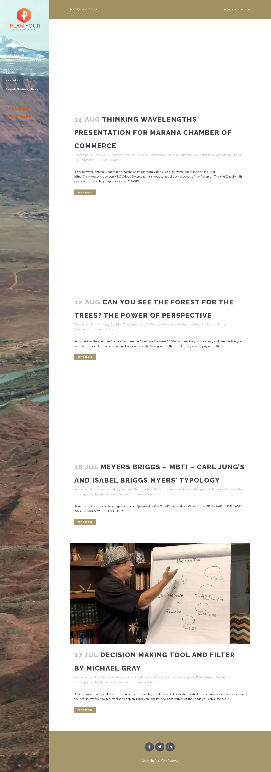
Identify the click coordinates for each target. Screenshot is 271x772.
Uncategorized (84, 494)
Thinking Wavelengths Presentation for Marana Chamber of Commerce (153, 132)
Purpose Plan (189, 155)
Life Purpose (139, 155)
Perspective (157, 155)
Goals (158, 489)
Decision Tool (119, 155)
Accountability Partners (117, 489)
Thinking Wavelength (214, 155)
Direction (137, 324)
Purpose (173, 155)
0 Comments (85, 160)
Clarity (105, 155)
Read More (85, 192)
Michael (237, 155)
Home (228, 9)
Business (107, 677)
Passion (187, 489)
